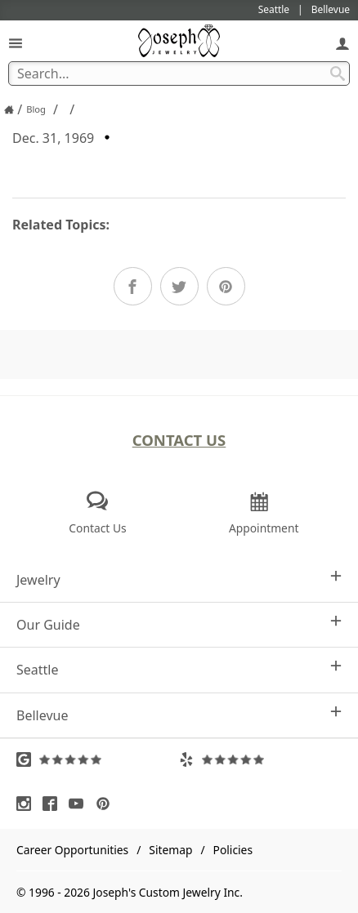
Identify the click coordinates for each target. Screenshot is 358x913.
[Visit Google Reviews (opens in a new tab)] (97, 759)
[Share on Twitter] (179, 286)
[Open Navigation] (15, 42)
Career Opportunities (72, 849)
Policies (233, 849)
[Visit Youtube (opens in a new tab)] (80, 803)
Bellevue (179, 715)
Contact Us (179, 440)
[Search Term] (179, 73)
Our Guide (179, 624)
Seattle (179, 669)
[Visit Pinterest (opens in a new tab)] (107, 803)
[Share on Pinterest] (226, 286)
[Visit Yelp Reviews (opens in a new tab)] (260, 759)
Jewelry (179, 579)
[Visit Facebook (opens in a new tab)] (54, 803)
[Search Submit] (337, 73)
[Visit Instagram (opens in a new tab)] (27, 803)
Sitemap (170, 849)
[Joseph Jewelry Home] (9, 109)
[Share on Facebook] (133, 286)
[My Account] (342, 42)
